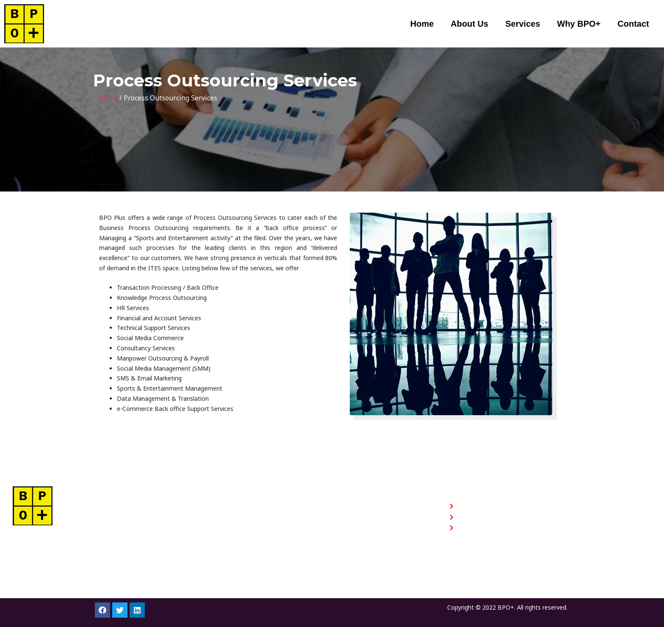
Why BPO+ (579, 23)
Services (522, 23)
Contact (633, 23)
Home (422, 23)
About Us (469, 23)
